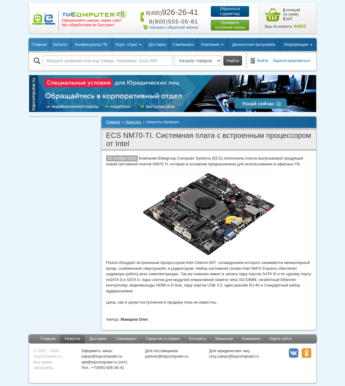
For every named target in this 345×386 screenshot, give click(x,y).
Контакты (197, 338)
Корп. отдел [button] (128, 44)
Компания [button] (212, 44)
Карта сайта (281, 338)
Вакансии (224, 338)
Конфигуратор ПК (91, 44)
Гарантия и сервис (163, 338)
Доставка (157, 44)
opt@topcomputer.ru (99, 362)
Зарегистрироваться (291, 60)
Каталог (60, 44)
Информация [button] (298, 44)
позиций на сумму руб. (291, 14)
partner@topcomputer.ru (166, 356)
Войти (262, 60)
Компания (251, 338)
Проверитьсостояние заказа (230, 25)
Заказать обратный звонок (173, 27)
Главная (39, 44)
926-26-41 (171, 12)
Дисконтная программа (253, 44)
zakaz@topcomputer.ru (101, 356)
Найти (233, 60)
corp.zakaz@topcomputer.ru (234, 356)
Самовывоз (183, 44)
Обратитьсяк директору (230, 11)
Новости (72, 338)
